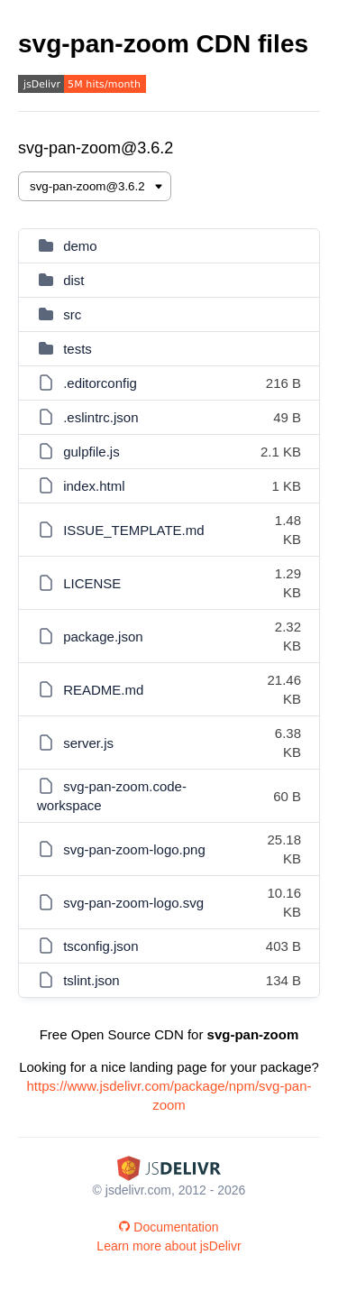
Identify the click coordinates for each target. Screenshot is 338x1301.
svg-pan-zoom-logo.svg (133, 902)
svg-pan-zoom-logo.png (134, 849)
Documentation (168, 1227)
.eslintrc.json (100, 417)
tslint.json (91, 980)
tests (77, 348)
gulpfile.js (91, 451)
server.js (88, 743)
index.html (93, 486)
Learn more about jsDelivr (168, 1246)
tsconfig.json (100, 946)
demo (80, 246)
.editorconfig (100, 383)
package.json (102, 636)
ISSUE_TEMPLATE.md (133, 530)
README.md (103, 689)
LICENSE (92, 583)
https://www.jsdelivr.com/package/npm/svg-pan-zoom (169, 1095)
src (72, 314)
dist (73, 280)
